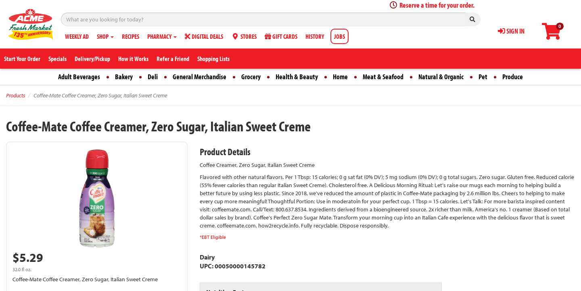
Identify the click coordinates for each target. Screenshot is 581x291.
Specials (57, 59)
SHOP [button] (105, 36)
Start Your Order (22, 59)
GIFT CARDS (281, 36)
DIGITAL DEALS (204, 36)
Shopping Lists (213, 59)
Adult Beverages (79, 76)
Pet (483, 76)
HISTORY (314, 36)
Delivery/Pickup (92, 59)
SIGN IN (511, 31)
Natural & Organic (441, 76)
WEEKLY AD (77, 36)
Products (15, 95)
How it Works (133, 59)
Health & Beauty (297, 76)
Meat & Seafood (383, 76)
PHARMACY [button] (162, 36)
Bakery (124, 76)
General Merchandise (199, 76)
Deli (153, 76)
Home (340, 76)
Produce (512, 76)
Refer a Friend (173, 59)
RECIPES (130, 36)
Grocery (251, 76)
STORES (244, 36)
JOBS (339, 36)
